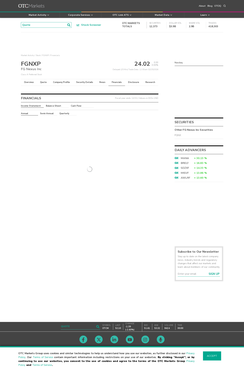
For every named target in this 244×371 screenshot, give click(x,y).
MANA (185, 158)
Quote (43, 82)
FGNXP (45, 55)
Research (150, 82)
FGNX (178, 135)
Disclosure (133, 82)
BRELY (185, 163)
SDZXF (185, 168)
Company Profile (61, 82)
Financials (117, 82)
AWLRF (185, 178)
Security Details (84, 82)
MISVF (185, 173)
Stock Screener (89, 25)
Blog (210, 5)
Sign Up (214, 274)
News (102, 82)
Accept (212, 356)
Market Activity (27, 55)
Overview (29, 82)
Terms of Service (43, 357)
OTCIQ (217, 5)
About (202, 5)
